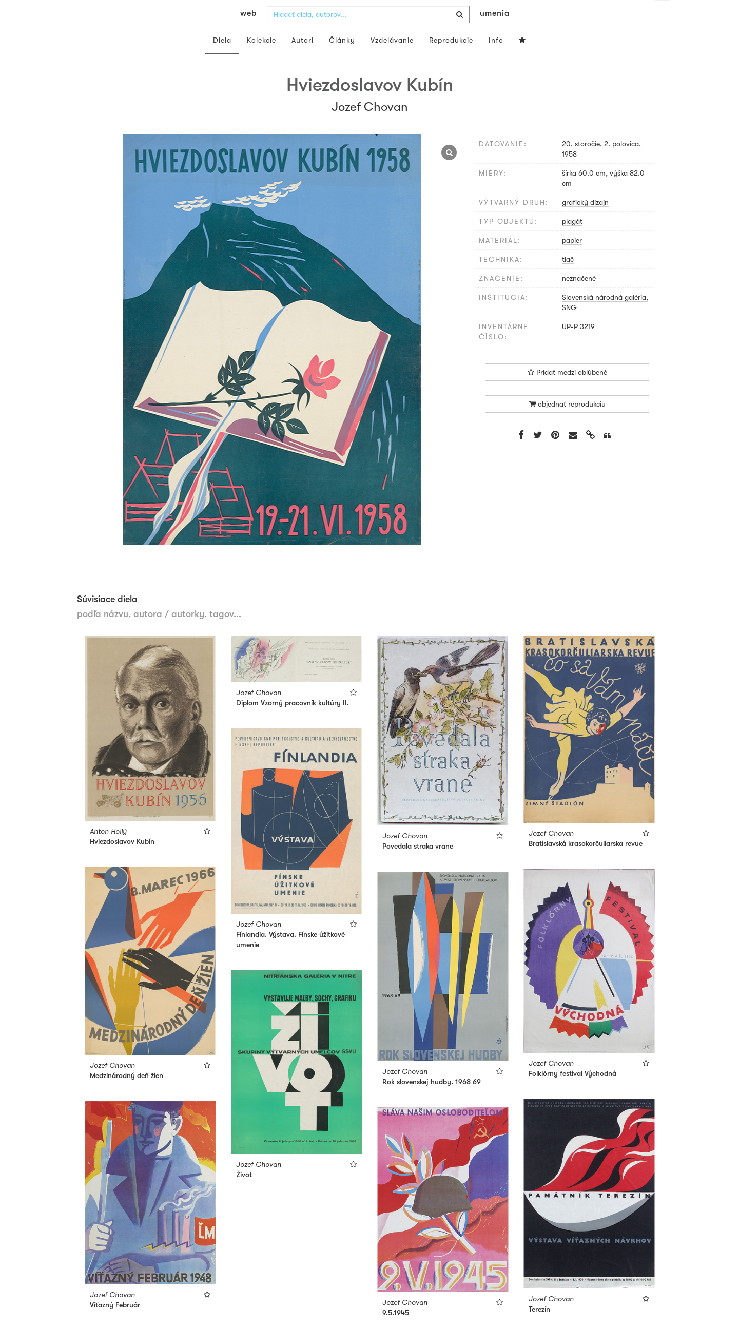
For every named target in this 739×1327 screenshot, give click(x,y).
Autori (302, 60)
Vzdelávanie (392, 60)
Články (342, 60)
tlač (568, 280)
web (248, 34)
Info (496, 60)
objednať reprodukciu (567, 424)
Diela (222, 60)
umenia (495, 34)
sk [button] (662, 15)
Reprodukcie (451, 60)
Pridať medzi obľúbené (567, 393)
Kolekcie (261, 60)
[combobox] (368, 35)
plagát (572, 242)
